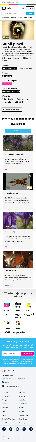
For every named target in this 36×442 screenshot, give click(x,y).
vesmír (20, 17)
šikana (30, 17)
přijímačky (13, 17)
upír (28, 99)
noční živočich (18, 102)
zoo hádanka (6, 102)
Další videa (18, 131)
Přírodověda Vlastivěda (11, 91)
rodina (25, 17)
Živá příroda (6, 76)
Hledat (30, 13)
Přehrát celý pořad (26, 68)
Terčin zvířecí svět (9, 68)
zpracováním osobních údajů (22, 363)
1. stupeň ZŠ (7, 84)
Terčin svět (21, 99)
